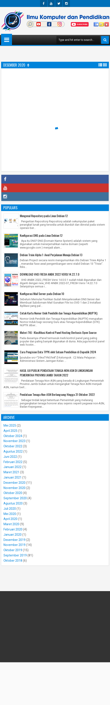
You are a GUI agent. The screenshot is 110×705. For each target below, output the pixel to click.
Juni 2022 (10, 456)
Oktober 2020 (12, 493)
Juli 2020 (9, 508)
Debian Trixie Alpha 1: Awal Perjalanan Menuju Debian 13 (51, 254)
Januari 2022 (12, 467)
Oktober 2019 (12, 550)
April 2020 (10, 519)
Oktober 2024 (12, 436)
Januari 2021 (12, 477)
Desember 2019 (14, 540)
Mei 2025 (9, 425)
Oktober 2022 (12, 446)
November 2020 (14, 488)
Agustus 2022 (13, 451)
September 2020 (15, 498)
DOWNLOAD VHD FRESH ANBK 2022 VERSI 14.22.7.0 (49, 274)
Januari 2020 (12, 534)
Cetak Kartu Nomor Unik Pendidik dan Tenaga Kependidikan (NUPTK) (58, 313)
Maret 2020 (11, 524)
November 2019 (14, 545)
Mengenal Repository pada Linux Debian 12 (44, 215)
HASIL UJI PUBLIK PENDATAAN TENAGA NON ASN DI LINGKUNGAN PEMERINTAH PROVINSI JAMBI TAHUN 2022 (56, 372)
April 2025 (10, 430)
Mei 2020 (9, 514)
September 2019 (15, 555)
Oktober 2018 (12, 560)
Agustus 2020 (13, 503)
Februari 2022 (12, 462)
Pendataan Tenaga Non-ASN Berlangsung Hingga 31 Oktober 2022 (57, 394)
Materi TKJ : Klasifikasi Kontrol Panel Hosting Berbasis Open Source (58, 332)
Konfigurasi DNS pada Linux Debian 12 (41, 235)
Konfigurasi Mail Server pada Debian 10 (42, 293)
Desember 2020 (14, 482)
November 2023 (14, 441)
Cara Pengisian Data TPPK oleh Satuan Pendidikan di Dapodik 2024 (58, 352)
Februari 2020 (12, 529)
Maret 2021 (11, 472)
